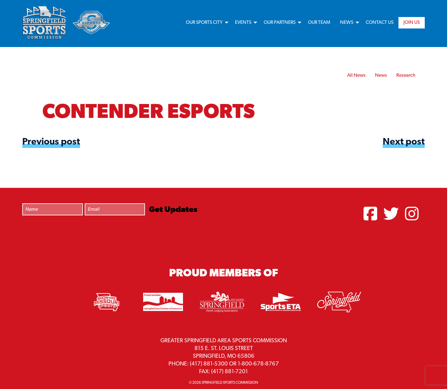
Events (243, 22)
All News (356, 75)
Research (405, 75)
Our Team (319, 22)
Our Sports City (204, 22)
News (346, 22)
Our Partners (280, 22)
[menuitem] (205, 23)
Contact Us (380, 22)
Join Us (411, 22)
